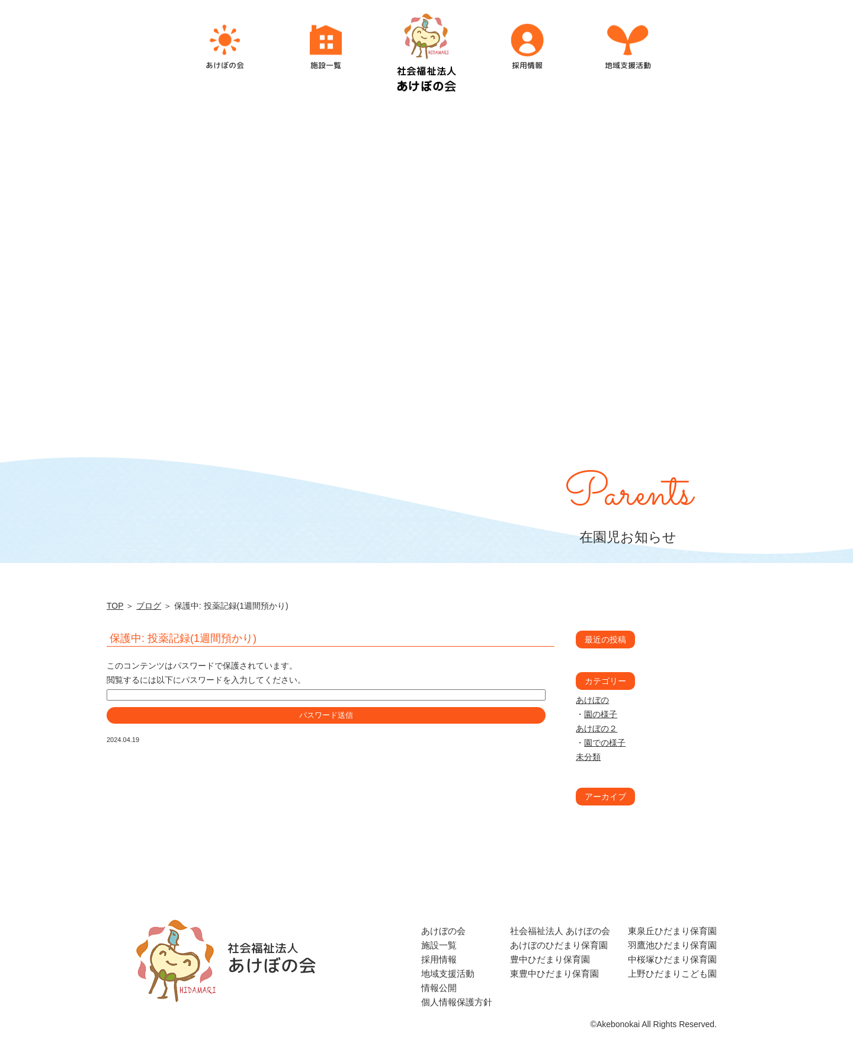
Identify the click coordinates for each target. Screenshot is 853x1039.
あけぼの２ (596, 728)
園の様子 (600, 714)
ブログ (148, 605)
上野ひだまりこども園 (672, 973)
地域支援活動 (447, 973)
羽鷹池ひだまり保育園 (672, 945)
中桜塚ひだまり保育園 (672, 959)
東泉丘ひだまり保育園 (672, 931)
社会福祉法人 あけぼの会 (560, 931)
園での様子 (605, 742)
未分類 (588, 757)
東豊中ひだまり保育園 (554, 973)
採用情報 (439, 959)
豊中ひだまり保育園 (550, 959)
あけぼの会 (443, 931)
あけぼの (592, 700)
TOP (115, 605)
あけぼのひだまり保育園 (559, 945)
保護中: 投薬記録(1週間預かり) (183, 638)
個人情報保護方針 (456, 1002)
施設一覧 (439, 945)
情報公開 (439, 988)
